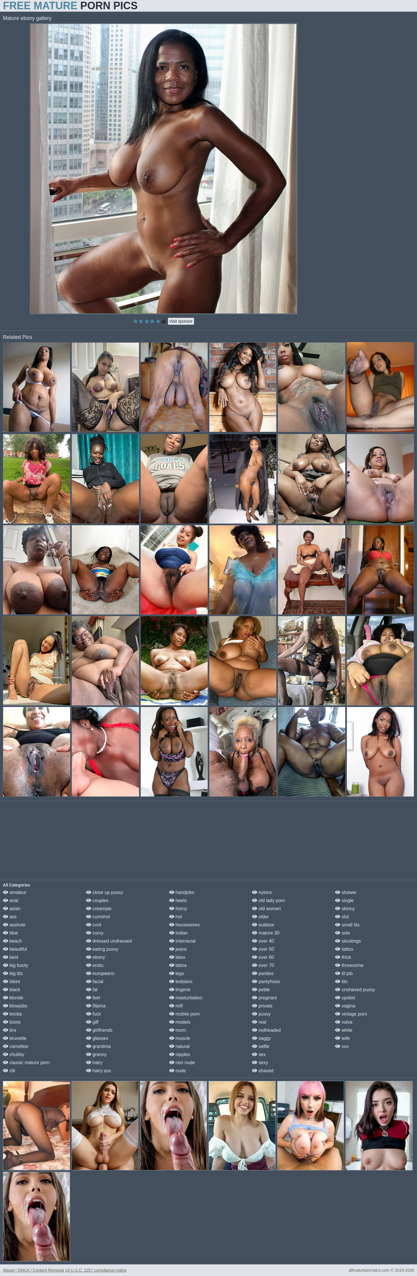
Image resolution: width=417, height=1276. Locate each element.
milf (176, 1005)
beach (12, 941)
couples (97, 900)
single (344, 900)
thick (343, 957)
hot (175, 916)
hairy (94, 1062)
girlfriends (99, 1030)
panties (262, 973)
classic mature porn (26, 1062)
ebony (95, 957)
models (180, 1022)
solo (342, 932)
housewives (184, 924)
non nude (182, 1062)
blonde (13, 997)
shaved (262, 1070)
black (11, 989)
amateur (14, 892)
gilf (92, 1022)
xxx (341, 1046)
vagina (345, 1005)
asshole (14, 924)
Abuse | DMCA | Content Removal (33, 1270)
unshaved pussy (355, 989)
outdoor (263, 924)
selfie (260, 1046)
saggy (261, 1038)
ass (10, 916)
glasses (97, 1038)
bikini (11, 981)
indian (178, 932)
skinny (345, 908)
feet (93, 997)
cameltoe (15, 1046)
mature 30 (265, 932)
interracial (182, 941)
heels (178, 900)
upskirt (345, 997)
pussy (261, 1013)
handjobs (181, 892)
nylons (262, 892)
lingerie (180, 989)
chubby (13, 1054)
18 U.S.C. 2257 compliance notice (96, 1270)
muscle (179, 1038)
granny (96, 1054)
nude (177, 1070)
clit (9, 1070)
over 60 (263, 957)
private (262, 1005)
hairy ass (98, 1070)
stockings (348, 941)
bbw (10, 932)
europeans (100, 973)
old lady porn (268, 900)
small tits (347, 924)
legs (176, 973)
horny (178, 908)
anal (10, 900)
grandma (98, 1046)
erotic (95, 965)
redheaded (266, 1030)
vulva (343, 1022)
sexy (260, 1062)
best (10, 957)
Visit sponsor (181, 321)
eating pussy (102, 949)
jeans (178, 949)
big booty (15, 965)
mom (177, 1030)
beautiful (15, 949)
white (343, 1030)
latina (178, 965)
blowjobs (15, 1005)
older (260, 916)
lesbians (181, 981)
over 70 (263, 965)
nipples (179, 1054)
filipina (96, 1005)
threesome (349, 965)
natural (179, 1046)
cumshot (98, 916)
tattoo (344, 949)
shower (345, 892)
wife (342, 1038)
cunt (93, 924)
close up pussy (104, 892)
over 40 (263, 941)
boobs (12, 1013)
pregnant (264, 997)
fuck (93, 1013)
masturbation (185, 997)
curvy (95, 932)
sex (259, 1054)
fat (92, 989)
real (259, 1022)
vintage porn (351, 1013)
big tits (13, 973)
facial (94, 981)
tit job (344, 973)
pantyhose (266, 981)
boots (12, 1022)
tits (341, 981)
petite (261, 989)
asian (12, 908)
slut (342, 916)
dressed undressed (109, 941)
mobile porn (184, 1013)
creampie (98, 908)
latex (177, 957)
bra (9, 1030)
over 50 (263, 949)
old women (266, 908)
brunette (14, 1038)
